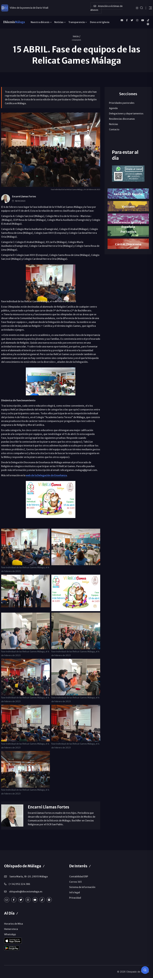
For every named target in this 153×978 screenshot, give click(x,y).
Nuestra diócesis (40, 22)
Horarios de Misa (13, 923)
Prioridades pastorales (121, 102)
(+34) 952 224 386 (19, 884)
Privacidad (75, 897)
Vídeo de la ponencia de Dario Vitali (29, 7)
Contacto (114, 129)
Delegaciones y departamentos (126, 113)
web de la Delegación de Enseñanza (46, 475)
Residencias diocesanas (122, 118)
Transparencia (76, 22)
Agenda (113, 108)
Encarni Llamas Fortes (24, 196)
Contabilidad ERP (78, 876)
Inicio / (76, 36)
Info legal (74, 892)
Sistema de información (82, 887)
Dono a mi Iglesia (99, 22)
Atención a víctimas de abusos (106, 8)
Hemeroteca (11, 929)
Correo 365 (75, 881)
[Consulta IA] (145, 970)
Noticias (58, 22)
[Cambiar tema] (137, 8)
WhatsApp (10, 934)
